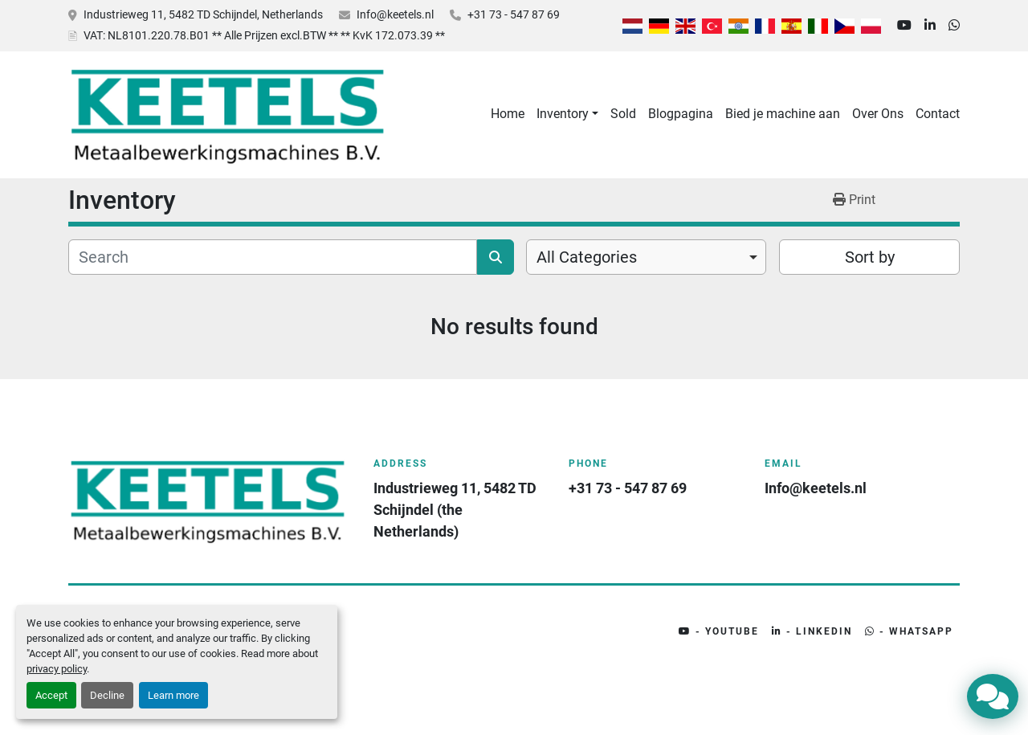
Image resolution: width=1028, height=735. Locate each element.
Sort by (870, 257)
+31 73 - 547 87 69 (513, 14)
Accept (51, 695)
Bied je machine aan (782, 113)
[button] (567, 114)
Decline (107, 695)
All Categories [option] (586, 257)
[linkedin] (930, 25)
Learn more (173, 695)
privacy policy (57, 669)
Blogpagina (680, 113)
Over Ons (878, 113)
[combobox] (646, 257)
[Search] (272, 257)
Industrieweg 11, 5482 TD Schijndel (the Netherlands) (456, 510)
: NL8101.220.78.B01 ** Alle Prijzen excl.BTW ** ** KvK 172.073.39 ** (264, 35)
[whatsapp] (954, 25)
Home (507, 113)
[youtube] (904, 25)
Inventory (562, 113)
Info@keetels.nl (395, 14)
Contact (938, 113)
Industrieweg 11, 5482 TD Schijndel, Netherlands (203, 14)
